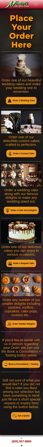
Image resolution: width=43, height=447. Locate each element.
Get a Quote (21, 416)
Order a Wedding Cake (21, 100)
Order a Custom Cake (21, 153)
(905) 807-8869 (21, 441)
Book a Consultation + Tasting (21, 364)
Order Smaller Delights (21, 324)
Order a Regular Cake (21, 263)
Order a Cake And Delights (21, 210)
